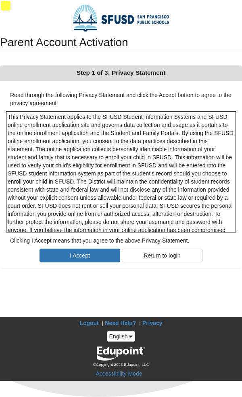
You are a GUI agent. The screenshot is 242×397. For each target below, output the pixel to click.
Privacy (152, 323)
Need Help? (120, 323)
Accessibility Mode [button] (119, 373)
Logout (88, 323)
